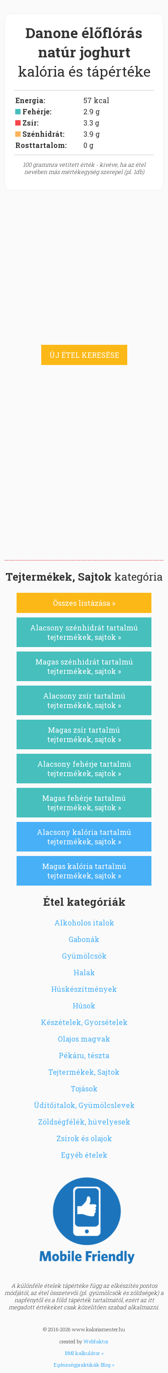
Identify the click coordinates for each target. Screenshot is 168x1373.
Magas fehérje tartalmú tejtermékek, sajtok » (84, 802)
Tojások (84, 1088)
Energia (29, 100)
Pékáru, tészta (84, 1055)
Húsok (84, 1005)
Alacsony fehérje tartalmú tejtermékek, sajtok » (84, 768)
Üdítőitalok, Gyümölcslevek (84, 1105)
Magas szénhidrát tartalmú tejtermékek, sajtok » (84, 666)
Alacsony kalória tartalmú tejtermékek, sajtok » (84, 836)
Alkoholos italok (84, 922)
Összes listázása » (84, 603)
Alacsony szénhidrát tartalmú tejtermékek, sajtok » (84, 632)
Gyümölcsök (84, 955)
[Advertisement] (84, 471)
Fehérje (36, 111)
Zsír (29, 122)
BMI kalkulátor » (84, 1353)
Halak (84, 972)
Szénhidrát (42, 134)
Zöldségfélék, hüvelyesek (84, 1121)
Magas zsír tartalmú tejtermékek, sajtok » (84, 734)
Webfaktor (95, 1341)
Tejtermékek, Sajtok (84, 1072)
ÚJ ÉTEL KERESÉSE (84, 355)
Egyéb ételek (84, 1155)
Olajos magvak (84, 1038)
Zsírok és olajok (84, 1138)
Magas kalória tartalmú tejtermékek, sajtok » (84, 870)
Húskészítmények (84, 989)
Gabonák (84, 939)
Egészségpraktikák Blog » (84, 1364)
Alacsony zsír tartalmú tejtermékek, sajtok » (84, 700)
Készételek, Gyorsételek (84, 1022)
